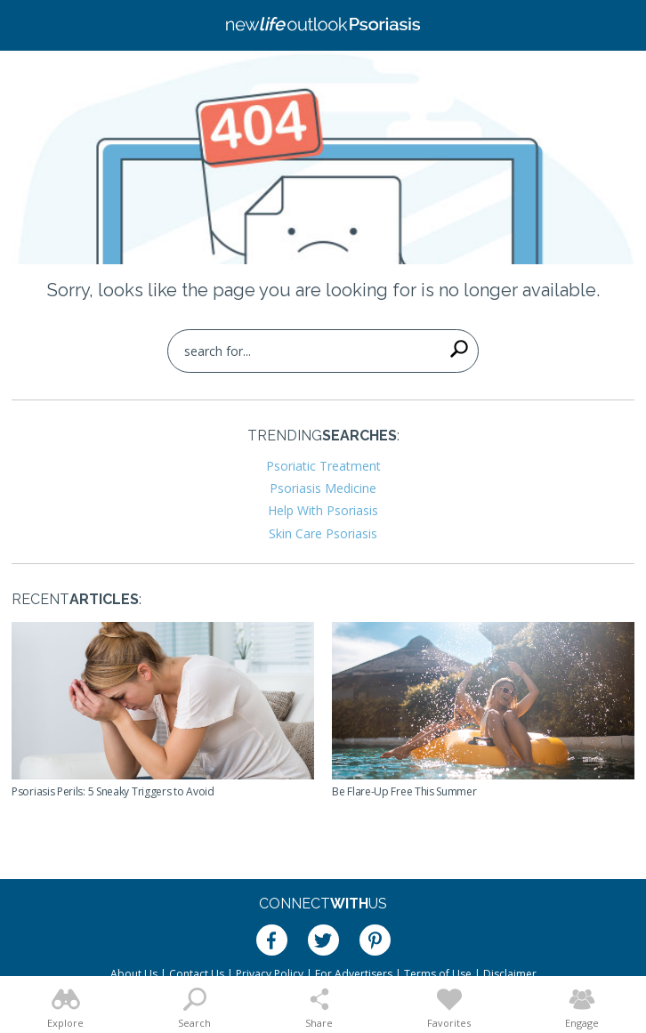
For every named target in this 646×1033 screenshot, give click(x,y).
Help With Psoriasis (323, 510)
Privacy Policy (269, 973)
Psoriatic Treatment (323, 465)
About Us (133, 973)
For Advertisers (353, 973)
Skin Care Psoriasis (323, 533)
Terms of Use (438, 973)
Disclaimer (510, 973)
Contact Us (196, 973)
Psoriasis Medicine (323, 488)
